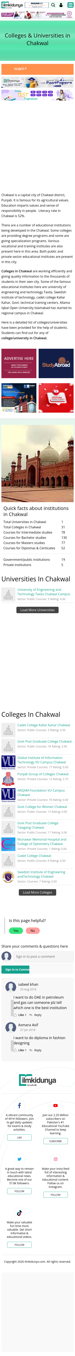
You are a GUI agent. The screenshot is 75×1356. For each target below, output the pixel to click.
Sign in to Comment (17, 969)
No (33, 930)
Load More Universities (37, 610)
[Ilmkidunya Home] (12, 5)
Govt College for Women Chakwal (42, 806)
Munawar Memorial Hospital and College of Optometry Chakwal (41, 841)
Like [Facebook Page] (19, 1137)
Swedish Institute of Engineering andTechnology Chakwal (41, 874)
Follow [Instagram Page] (55, 1195)
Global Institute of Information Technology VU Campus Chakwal (41, 760)
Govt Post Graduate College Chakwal (44, 741)
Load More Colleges (37, 892)
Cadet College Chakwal (34, 855)
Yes (16, 930)
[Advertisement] (37, 143)
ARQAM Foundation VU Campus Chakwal (41, 792)
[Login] (61, 5)
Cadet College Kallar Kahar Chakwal (43, 725)
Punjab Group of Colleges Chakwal (43, 774)
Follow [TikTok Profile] (19, 1245)
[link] (53, 5)
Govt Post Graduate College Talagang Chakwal (37, 825)
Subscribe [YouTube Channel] (55, 1141)
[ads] (18, 363)
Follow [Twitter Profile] (19, 1191)
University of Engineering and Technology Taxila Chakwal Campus (43, 591)
